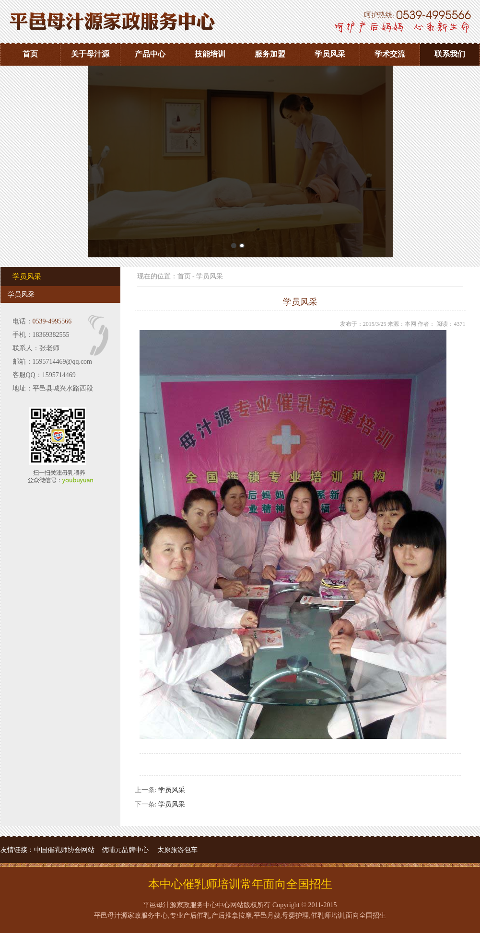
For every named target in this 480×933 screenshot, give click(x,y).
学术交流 (390, 54)
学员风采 (330, 54)
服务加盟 (270, 54)
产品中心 (150, 54)
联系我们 (449, 54)
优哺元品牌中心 (125, 849)
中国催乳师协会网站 (64, 849)
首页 (30, 54)
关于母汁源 (90, 54)
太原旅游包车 (177, 849)
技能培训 (210, 54)
